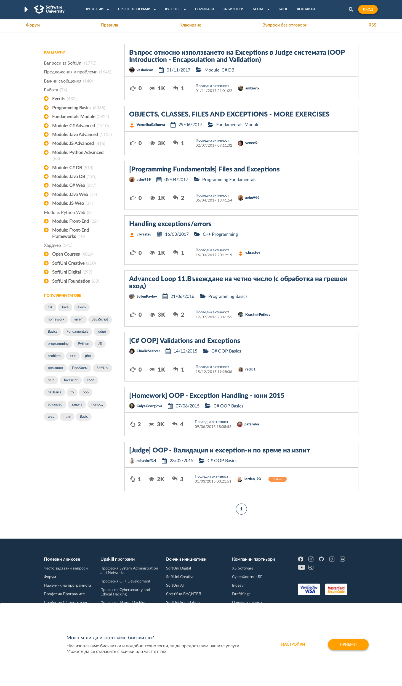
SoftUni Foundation (75, 281)
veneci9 (251, 143)
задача (76, 404)
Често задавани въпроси (66, 568)
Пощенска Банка (247, 603)
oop (86, 392)
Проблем (79, 368)
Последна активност (212, 86)
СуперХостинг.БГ (247, 577)
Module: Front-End (75, 221)
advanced (55, 404)
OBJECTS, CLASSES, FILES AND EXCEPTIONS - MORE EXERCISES (229, 114)
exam (82, 307)
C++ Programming (220, 234)
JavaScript (100, 319)
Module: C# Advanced (80, 126)
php (88, 356)
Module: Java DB (74, 177)
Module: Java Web (74, 195)
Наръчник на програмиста (67, 585)
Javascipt (70, 380)
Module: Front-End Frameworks (70, 234)
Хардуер (58, 245)
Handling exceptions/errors (170, 224)
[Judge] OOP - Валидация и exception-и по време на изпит (219, 450)
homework (56, 319)
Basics (52, 331)
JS (100, 344)
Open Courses (73, 254)
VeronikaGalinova (151, 125)
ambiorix (252, 88)
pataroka (251, 424)
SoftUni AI (175, 585)
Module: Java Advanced (82, 135)
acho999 (144, 180)
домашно (55, 368)
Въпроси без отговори (284, 25)
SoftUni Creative (74, 263)
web (51, 417)
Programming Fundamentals (229, 180)
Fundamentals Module (80, 117)
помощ (97, 404)
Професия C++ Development (125, 581)
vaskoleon (145, 70)
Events (64, 99)
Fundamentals (77, 331)
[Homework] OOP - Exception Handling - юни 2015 (206, 396)
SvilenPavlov (147, 296)
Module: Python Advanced (77, 156)
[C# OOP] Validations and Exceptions (184, 341)
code (90, 380)
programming (58, 344)
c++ (73, 356)
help (51, 380)
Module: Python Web (68, 213)
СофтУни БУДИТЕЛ (183, 594)
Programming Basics (78, 108)
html (67, 417)
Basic (84, 417)
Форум (33, 25)
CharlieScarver (148, 351)
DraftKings (241, 594)
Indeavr (238, 585)
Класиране (190, 25)
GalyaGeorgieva (149, 406)
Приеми (348, 645)
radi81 (250, 369)
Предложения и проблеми (77, 72)
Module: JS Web (72, 203)
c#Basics (54, 392)
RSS (372, 25)
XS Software (242, 568)
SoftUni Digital (72, 272)
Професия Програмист (64, 594)
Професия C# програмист (67, 603)
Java (65, 307)
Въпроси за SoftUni (70, 63)
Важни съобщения (68, 81)
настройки (293, 645)
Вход (368, 9)
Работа (55, 90)
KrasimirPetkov (257, 315)
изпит (78, 319)
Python (83, 344)
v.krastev (144, 234)
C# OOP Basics (226, 351)
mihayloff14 (146, 461)
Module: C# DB (72, 168)
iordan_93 (252, 479)
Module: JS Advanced (78, 144)
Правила (109, 25)
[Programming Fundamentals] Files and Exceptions (204, 169)
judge (101, 331)
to (72, 392)
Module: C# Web (74, 185)
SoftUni (102, 368)
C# (50, 307)
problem (54, 356)
